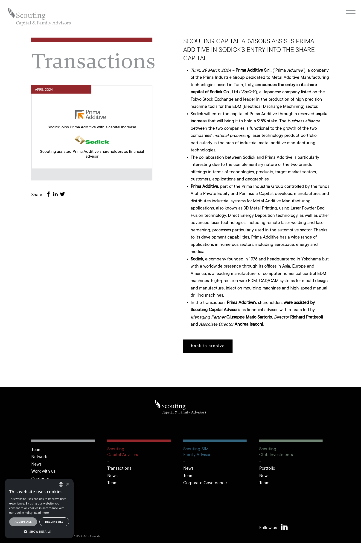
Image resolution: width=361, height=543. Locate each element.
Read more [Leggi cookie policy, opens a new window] (41, 513)
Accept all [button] (23, 522)
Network (39, 457)
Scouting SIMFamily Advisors (197, 452)
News (36, 464)
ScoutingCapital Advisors (122, 452)
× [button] (67, 484)
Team (36, 450)
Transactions (119, 468)
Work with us (43, 471)
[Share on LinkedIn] (56, 195)
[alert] (39, 508)
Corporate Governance (205, 483)
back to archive (208, 346)
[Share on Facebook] (49, 195)
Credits (95, 536)
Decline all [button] (54, 522)
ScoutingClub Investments (276, 452)
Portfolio (267, 468)
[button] (39, 531)
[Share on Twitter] (63, 195)
